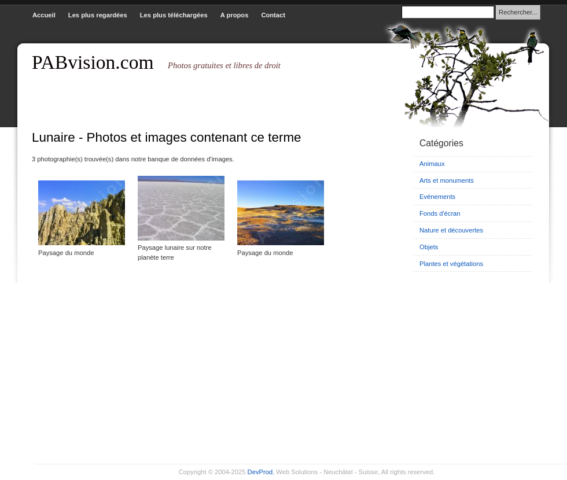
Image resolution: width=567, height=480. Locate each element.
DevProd (260, 471)
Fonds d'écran (440, 213)
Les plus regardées (97, 15)
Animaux (432, 163)
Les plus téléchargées (174, 15)
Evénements (437, 196)
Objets (428, 246)
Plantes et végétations (451, 263)
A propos (234, 15)
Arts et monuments (446, 180)
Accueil (44, 15)
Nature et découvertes (451, 230)
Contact (273, 15)
